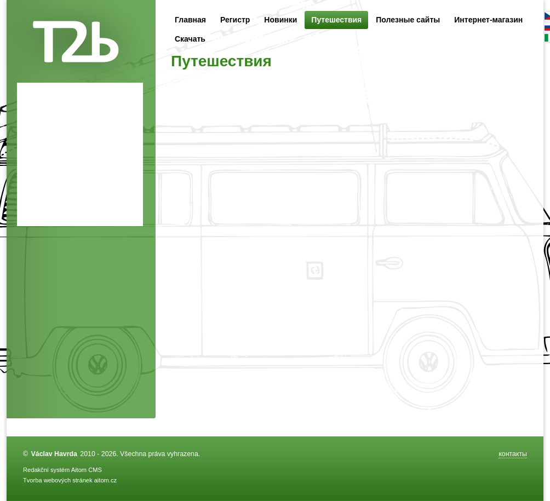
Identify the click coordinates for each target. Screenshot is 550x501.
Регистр (235, 19)
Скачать (190, 38)
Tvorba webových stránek (58, 480)
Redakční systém (46, 470)
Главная (190, 19)
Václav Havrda (54, 454)
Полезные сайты (408, 19)
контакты (513, 454)
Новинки (280, 19)
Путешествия (336, 20)
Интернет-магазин (488, 19)
